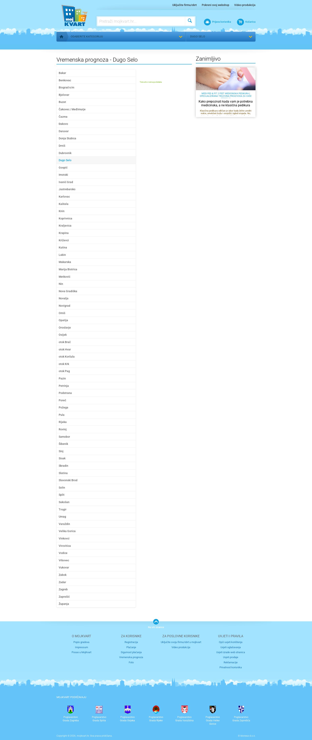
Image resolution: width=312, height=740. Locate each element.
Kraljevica (65, 225)
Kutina (63, 247)
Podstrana (65, 393)
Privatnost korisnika (230, 667)
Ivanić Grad (66, 182)
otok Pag (64, 371)
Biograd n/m (66, 87)
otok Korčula (67, 356)
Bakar (62, 73)
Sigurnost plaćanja (131, 652)
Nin (61, 283)
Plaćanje (131, 647)
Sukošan (64, 502)
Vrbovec (64, 560)
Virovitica (65, 545)
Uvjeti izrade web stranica (230, 652)
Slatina (63, 473)
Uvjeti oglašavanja (230, 647)
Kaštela (63, 204)
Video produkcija (244, 5)
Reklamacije (231, 662)
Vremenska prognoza (131, 657)
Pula (61, 414)
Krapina (64, 233)
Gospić (63, 167)
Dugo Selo (197, 36)
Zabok (62, 574)
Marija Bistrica (68, 269)
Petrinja (64, 385)
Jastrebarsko (67, 189)
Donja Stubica (67, 138)
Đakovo (63, 123)
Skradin (63, 465)
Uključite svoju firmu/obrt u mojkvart (181, 642)
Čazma (63, 116)
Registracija (131, 642)
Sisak (62, 458)
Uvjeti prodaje (230, 657)
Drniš (62, 145)
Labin (62, 254)
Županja (64, 603)
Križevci (64, 240)
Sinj (61, 451)
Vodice (63, 553)
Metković (64, 276)
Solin (62, 487)
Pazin (62, 378)
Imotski (63, 174)
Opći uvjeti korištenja (230, 642)
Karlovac (64, 196)
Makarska (65, 262)
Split (61, 494)
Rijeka (63, 422)
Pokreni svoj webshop (215, 5)
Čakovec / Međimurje (72, 109)
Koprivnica (65, 218)
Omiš (62, 313)
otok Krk (64, 364)
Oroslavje (65, 327)
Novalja (63, 298)
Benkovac (65, 80)
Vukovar (64, 567)
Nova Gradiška (68, 291)
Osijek (63, 334)
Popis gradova (81, 642)
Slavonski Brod (68, 480)
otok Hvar (65, 349)
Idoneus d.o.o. (247, 735)
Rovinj (63, 429)
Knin (61, 211)
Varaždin (64, 524)
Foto (131, 662)
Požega (63, 407)
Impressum (81, 647)
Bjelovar (64, 94)
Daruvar (64, 131)
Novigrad (64, 305)
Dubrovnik (65, 153)
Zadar (62, 582)
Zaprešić (64, 596)
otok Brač (65, 342)
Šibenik (63, 443)
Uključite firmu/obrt (184, 5)
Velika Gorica (67, 531)
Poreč (62, 400)
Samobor (64, 436)
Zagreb (63, 589)
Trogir (62, 509)
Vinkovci (64, 538)
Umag (62, 516)
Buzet (62, 102)
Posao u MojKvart (81, 652)
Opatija (63, 320)
